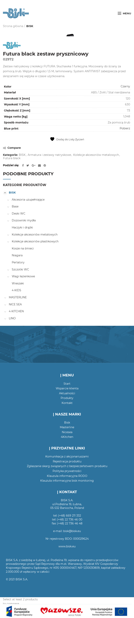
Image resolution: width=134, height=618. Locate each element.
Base (15, 206)
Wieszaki (18, 283)
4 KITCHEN (16, 311)
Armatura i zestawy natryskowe (49, 155)
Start (67, 383)
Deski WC (18, 213)
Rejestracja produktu (67, 461)
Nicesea (67, 432)
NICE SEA (15, 304)
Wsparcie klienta (67, 388)
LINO (12, 318)
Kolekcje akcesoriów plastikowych (35, 241)
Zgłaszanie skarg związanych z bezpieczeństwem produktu (67, 466)
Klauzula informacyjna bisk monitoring (67, 480)
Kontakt (67, 402)
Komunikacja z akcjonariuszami (67, 456)
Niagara (17, 255)
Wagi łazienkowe (23, 276)
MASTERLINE (18, 297)
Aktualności (67, 393)
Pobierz (125, 128)
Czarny (125, 86)
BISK (29, 26)
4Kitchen (67, 436)
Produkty (67, 398)
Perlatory (18, 262)
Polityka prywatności (67, 471)
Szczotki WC (20, 269)
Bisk (67, 422)
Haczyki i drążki (22, 227)
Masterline (67, 427)
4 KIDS (16, 290)
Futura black (11, 158)
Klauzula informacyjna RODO (67, 475)
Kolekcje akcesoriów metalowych (96, 155)
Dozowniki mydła (24, 220)
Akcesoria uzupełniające (28, 199)
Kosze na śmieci (23, 248)
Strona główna (13, 26)
